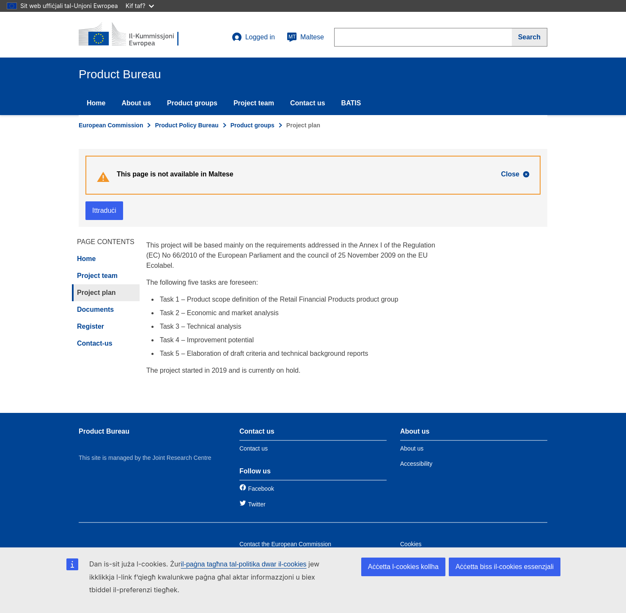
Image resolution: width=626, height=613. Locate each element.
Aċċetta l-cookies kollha (403, 566)
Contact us (307, 103)
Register (90, 326)
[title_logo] (130, 34)
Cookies (411, 544)
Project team (253, 103)
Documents (95, 309)
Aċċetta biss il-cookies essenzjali (505, 566)
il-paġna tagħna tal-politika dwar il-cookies (244, 564)
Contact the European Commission (285, 544)
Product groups (192, 103)
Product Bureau (104, 431)
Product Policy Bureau (186, 125)
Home (96, 103)
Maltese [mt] (305, 37)
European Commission (111, 125)
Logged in (253, 37)
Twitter (256, 504)
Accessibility (416, 463)
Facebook (261, 488)
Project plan (96, 292)
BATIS (351, 103)
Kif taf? (140, 5)
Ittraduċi (104, 210)
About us (136, 103)
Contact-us (95, 343)
